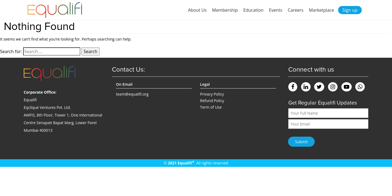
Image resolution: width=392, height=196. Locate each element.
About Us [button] (197, 10)
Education (253, 10)
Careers (296, 10)
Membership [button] (225, 10)
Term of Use (211, 107)
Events (275, 10)
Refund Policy (212, 100)
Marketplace (321, 10)
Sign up (349, 10)
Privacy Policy (212, 94)
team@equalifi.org (132, 94)
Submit (301, 141)
